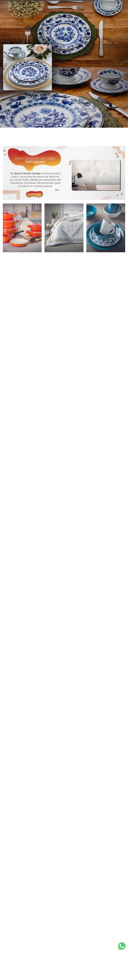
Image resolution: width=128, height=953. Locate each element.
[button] (57, 125)
